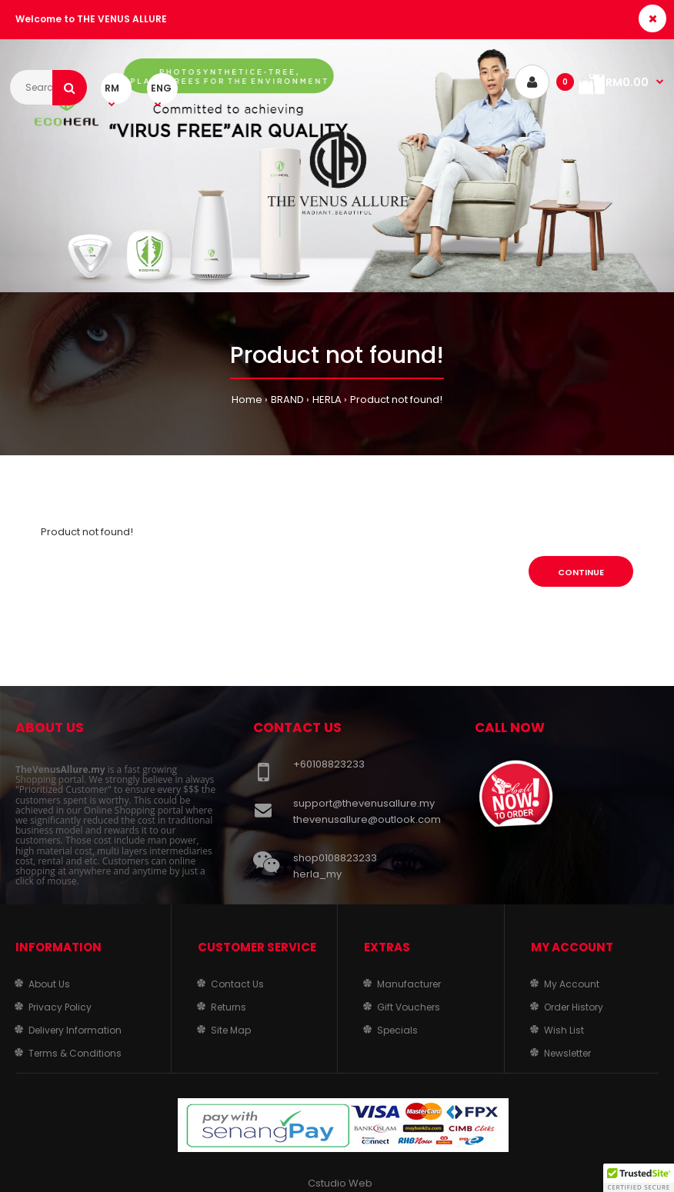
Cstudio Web (340, 1183)
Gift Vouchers (408, 1007)
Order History (573, 1007)
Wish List (564, 1030)
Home (247, 399)
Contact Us (237, 984)
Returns (228, 1007)
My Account (571, 984)
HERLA (327, 399)
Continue (581, 572)
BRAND (287, 399)
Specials (397, 1030)
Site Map (231, 1030)
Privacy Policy (60, 1007)
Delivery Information (75, 1030)
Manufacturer (409, 984)
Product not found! (396, 399)
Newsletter (567, 1053)
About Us (49, 984)
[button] (638, 1177)
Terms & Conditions (75, 1053)
